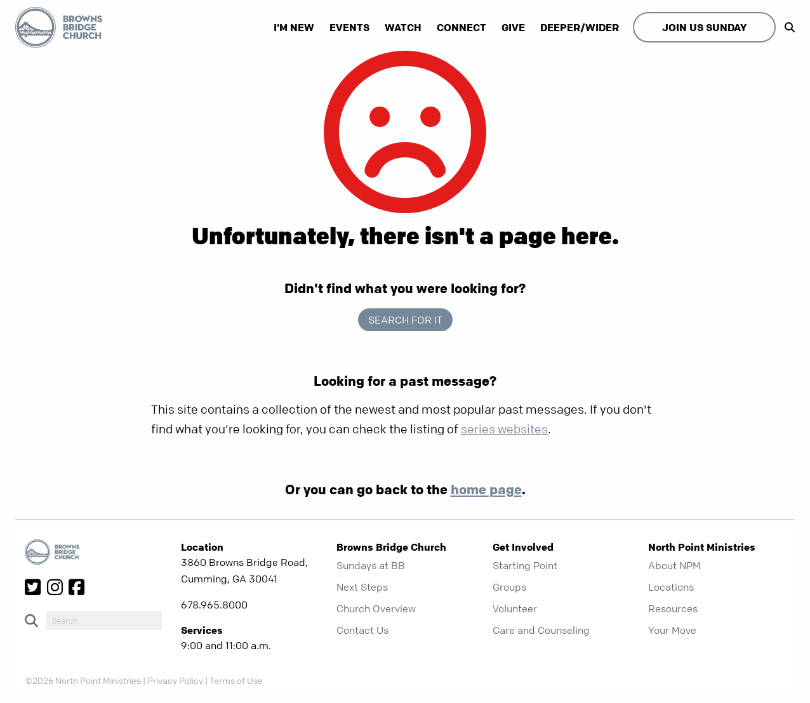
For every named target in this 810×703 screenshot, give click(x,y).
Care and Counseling (541, 630)
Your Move (672, 630)
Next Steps (362, 587)
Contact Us (362, 630)
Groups (509, 587)
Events (349, 27)
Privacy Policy (175, 680)
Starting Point (525, 565)
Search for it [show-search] (405, 319)
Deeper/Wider (579, 27)
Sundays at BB (370, 565)
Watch (403, 27)
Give (513, 27)
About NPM (674, 565)
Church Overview (376, 608)
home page (486, 489)
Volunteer (515, 608)
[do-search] (104, 620)
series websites (504, 429)
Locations (671, 587)
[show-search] (786, 27)
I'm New (294, 27)
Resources (673, 608)
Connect (461, 27)
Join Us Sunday (704, 27)
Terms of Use (236, 680)
